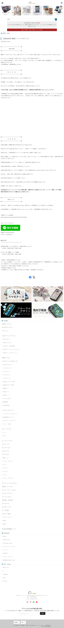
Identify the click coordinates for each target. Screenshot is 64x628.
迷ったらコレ (6, 330)
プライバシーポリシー (8, 556)
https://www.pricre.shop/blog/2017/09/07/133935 (14, 217)
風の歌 (4, 520)
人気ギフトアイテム (7, 342)
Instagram (5, 574)
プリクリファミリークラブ (9, 546)
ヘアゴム (5, 474)
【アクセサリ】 (5, 454)
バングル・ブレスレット (8, 461)
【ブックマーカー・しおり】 (9, 490)
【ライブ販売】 (5, 510)
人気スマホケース (6, 339)
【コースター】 (5, 503)
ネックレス (5, 471)
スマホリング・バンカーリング (9, 420)
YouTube (5, 581)
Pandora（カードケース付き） (9, 381)
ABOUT (5, 536)
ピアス (4, 464)
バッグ (4, 432)
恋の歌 (4, 523)
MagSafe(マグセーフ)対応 (8, 384)
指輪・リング (6, 457)
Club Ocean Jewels (7, 543)
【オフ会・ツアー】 (6, 507)
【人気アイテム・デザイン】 (9, 335)
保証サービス (6, 567)
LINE (4, 577)
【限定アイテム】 (6, 357)
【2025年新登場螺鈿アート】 (9, 529)
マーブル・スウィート (7, 517)
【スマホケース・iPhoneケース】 (10, 361)
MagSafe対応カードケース (8, 417)
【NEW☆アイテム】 (7, 324)
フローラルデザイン (7, 398)
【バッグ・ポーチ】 (6, 429)
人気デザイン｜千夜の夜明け (9, 345)
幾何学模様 (5, 401)
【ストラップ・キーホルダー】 (9, 483)
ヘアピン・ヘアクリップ (8, 478)
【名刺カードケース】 (7, 486)
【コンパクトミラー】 (7, 440)
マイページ (5, 549)
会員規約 (49, 626)
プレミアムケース (6, 374)
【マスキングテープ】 (7, 493)
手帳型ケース (6, 388)
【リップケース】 (6, 447)
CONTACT (5, 553)
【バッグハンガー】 (6, 496)
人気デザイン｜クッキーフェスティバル (11, 349)
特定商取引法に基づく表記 (9, 560)
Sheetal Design (6, 405)
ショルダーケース (6, 378)
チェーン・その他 (6, 423)
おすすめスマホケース (7, 364)
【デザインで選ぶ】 (6, 513)
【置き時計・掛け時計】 (8, 500)
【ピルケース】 (5, 451)
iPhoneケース (6, 391)
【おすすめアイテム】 (7, 327)
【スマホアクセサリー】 (8, 410)
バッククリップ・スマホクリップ (10, 413)
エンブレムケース (6, 371)
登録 (43, 613)
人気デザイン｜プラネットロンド (10, 352)
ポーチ (4, 435)
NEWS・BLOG (6, 539)
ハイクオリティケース (7, 368)
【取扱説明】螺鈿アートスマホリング (15, 38)
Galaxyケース (6, 395)
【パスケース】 (5, 444)
